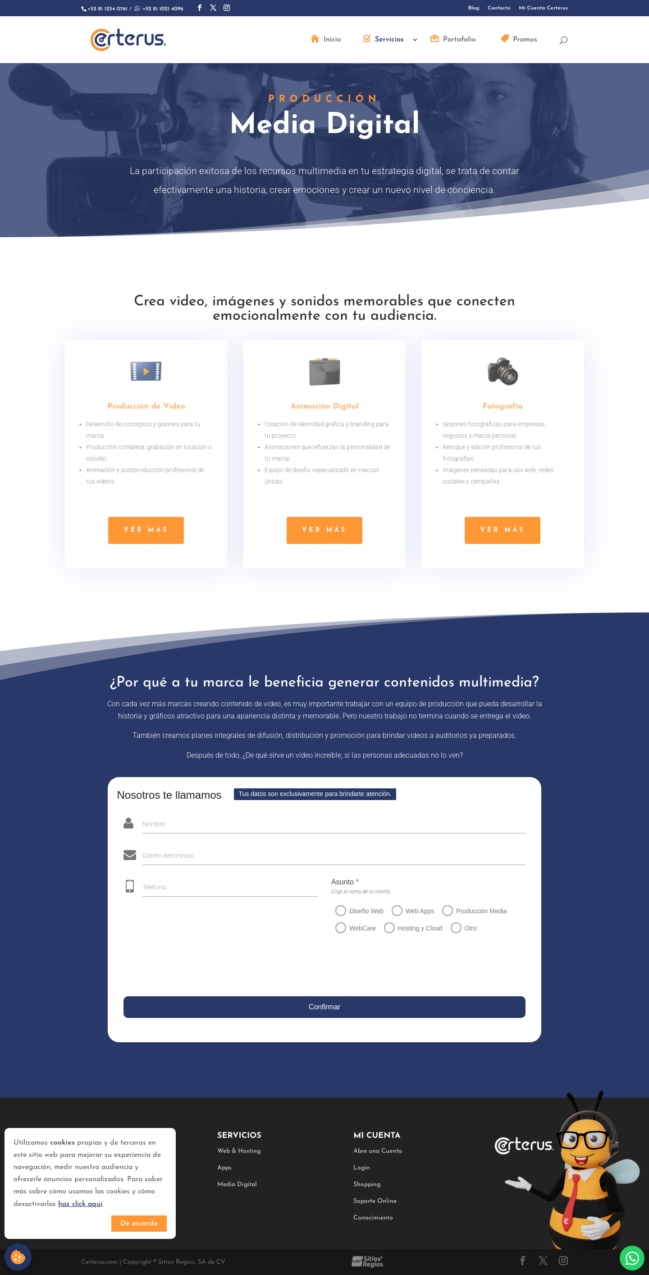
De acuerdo (139, 1223)
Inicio (332, 40)
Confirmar (322, 1007)
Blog (474, 8)
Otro (465, 928)
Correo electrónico (165, 855)
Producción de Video (146, 408)
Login (361, 1168)
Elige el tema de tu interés (355, 891)
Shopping (366, 1184)
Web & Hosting (239, 1151)
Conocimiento (373, 1218)
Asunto (339, 882)
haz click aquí (80, 1204)
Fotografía (503, 408)
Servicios (389, 40)
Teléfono (149, 887)
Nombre (151, 824)
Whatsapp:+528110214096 (632, 1258)
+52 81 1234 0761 (107, 9)
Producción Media (476, 911)
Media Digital (237, 1184)
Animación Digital (325, 408)
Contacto (499, 8)
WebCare (356, 928)
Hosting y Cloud (414, 928)
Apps (224, 1168)
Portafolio (459, 40)
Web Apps (414, 911)
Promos (525, 40)
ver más (146, 530)
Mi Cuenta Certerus (543, 8)
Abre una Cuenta (377, 1151)
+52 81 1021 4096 (158, 9)
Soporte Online (375, 1201)
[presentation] (189, 966)
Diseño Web (360, 911)
